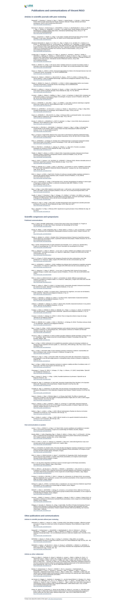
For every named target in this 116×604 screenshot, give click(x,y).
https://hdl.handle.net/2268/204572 (42, 306)
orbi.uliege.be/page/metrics (55, 598)
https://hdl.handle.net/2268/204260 (42, 486)
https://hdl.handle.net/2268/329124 (42, 576)
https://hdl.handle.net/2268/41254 (42, 420)
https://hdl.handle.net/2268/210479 (42, 149)
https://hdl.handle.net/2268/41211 (42, 408)
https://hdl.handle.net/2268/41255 (42, 414)
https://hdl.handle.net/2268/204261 (42, 318)
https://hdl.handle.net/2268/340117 (42, 24)
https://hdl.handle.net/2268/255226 (42, 111)
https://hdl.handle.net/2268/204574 (42, 294)
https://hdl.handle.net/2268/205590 (42, 157)
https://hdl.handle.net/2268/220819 (42, 137)
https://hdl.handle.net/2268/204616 (42, 473)
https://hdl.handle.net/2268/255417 (42, 105)
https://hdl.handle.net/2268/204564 (42, 459)
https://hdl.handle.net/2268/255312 (42, 99)
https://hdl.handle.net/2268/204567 (42, 261)
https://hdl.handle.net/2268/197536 (42, 312)
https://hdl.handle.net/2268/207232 (42, 501)
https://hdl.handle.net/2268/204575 (42, 465)
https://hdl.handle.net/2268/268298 (42, 241)
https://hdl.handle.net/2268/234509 (42, 247)
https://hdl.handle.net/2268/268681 (42, 79)
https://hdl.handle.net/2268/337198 (42, 33)
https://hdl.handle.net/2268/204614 (42, 163)
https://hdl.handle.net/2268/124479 (42, 185)
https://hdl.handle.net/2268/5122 (41, 353)
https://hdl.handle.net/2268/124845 (42, 178)
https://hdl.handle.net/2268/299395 (42, 226)
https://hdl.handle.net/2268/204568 (42, 288)
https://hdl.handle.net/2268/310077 (42, 51)
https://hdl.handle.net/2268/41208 (42, 385)
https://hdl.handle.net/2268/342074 (42, 526)
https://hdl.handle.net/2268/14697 (42, 199)
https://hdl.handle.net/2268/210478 (42, 143)
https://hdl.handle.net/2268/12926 (42, 379)
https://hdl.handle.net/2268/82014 (42, 332)
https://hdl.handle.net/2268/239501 (42, 131)
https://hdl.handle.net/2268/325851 (42, 549)
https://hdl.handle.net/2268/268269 (42, 86)
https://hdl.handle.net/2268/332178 (42, 565)
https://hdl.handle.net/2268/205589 (42, 274)
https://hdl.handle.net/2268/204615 (42, 494)
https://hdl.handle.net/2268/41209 (42, 400)
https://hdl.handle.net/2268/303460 (42, 67)
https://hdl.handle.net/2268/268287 (42, 234)
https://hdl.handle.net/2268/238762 (42, 593)
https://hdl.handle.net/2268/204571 (42, 325)
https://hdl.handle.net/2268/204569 (42, 452)
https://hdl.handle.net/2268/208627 (42, 373)
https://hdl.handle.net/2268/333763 (42, 535)
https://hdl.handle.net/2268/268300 (42, 438)
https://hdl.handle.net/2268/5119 (41, 205)
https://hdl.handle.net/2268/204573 (42, 300)
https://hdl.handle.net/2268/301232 (42, 61)
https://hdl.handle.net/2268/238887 (42, 124)
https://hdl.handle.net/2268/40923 (42, 347)
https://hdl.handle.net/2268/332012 (42, 39)
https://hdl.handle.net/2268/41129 (42, 510)
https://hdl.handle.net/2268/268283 (42, 92)
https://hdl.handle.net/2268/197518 (42, 170)
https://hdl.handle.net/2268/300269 (42, 431)
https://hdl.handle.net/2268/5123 (41, 361)
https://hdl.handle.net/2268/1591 (41, 340)
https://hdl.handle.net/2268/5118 (41, 211)
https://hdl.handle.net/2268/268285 (42, 586)
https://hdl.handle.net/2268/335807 (42, 541)
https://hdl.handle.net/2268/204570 (42, 282)
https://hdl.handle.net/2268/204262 (42, 480)
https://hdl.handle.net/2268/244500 (42, 117)
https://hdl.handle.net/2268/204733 (42, 267)
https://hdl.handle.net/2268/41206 (42, 393)
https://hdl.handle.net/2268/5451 (41, 192)
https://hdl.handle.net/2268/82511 (42, 367)
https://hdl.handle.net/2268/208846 (42, 444)
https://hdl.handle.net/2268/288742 (42, 73)
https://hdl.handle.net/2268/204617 (42, 255)
